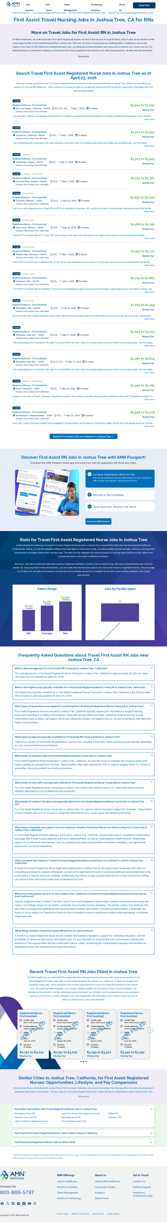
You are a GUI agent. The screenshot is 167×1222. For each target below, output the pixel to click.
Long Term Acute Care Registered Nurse (80, 1113)
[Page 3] (86, 1061)
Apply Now (144, 5)
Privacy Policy (63, 1214)
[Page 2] (83, 1061)
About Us (122, 7)
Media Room (102, 1198)
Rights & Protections (80, 1214)
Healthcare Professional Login (143, 1194)
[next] (150, 1030)
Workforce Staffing (67, 1187)
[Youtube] (29, 1203)
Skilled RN (113, 1113)
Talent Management (70, 7)
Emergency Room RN (25, 1113)
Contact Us (139, 1181)
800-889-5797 (17, 1192)
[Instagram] (35, 1203)
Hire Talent (49, 7)
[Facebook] (2, 1203)
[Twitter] (8, 1203)
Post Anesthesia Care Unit (73, 1121)
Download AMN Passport (98, 521)
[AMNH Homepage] (13, 4)
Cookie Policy (98, 1214)
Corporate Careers (105, 1187)
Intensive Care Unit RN (25, 1117)
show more (149, 119)
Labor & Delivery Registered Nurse (31, 1121)
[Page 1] (81, 1061)
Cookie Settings (113, 1214)
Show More (83, 56)
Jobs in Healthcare (67, 1181)
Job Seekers (30, 7)
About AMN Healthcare (107, 1181)
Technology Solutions (96, 7)
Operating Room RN (70, 1117)
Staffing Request (142, 1187)
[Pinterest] (18, 1203)
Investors (100, 1192)
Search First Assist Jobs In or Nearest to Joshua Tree (83, 436)
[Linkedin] (13, 1203)
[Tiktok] (24, 1203)
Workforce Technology (69, 1198)
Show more (83, 1096)
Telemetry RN (114, 1117)
